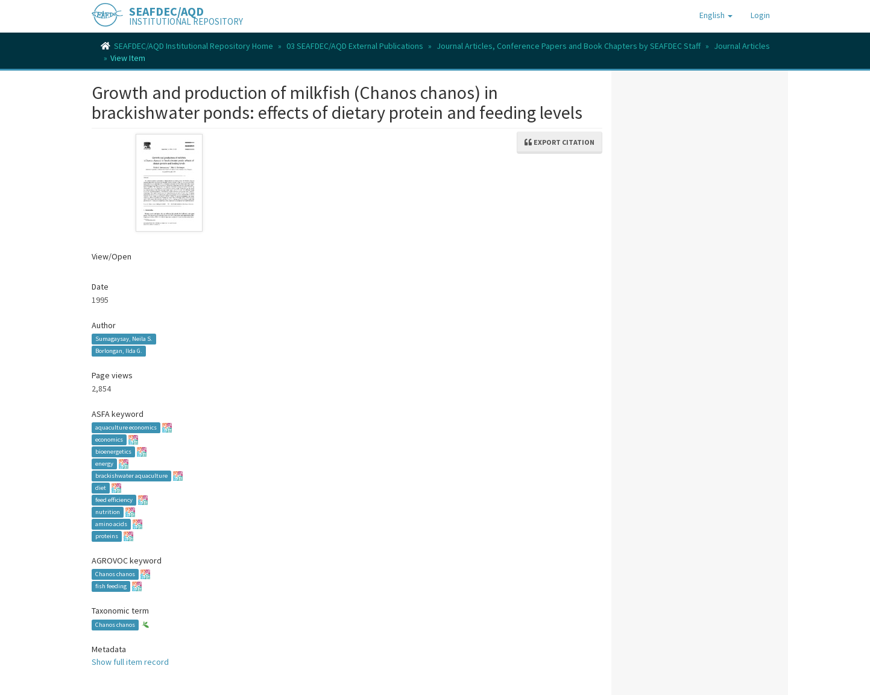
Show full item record (130, 661)
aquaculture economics (126, 427)
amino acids (111, 524)
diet (100, 488)
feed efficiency (114, 500)
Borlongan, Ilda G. (118, 351)
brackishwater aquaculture (131, 476)
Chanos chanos (115, 574)
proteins (106, 536)
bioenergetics (113, 451)
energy (104, 464)
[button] (716, 15)
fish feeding (111, 586)
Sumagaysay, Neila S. (124, 339)
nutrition (107, 512)
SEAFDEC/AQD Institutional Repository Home (193, 45)
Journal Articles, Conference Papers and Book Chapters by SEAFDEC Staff (569, 45)
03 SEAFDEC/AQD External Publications (354, 45)
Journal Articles (742, 45)
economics (109, 439)
